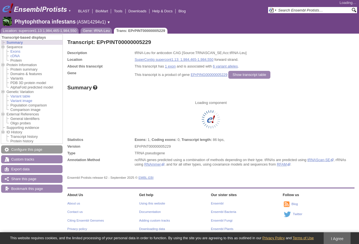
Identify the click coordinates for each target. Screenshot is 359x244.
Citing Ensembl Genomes (85, 220)
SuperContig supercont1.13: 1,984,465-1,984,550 (174, 59)
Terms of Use (303, 238)
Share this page (23, 179)
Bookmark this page (27, 189)
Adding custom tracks (154, 220)
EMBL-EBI (146, 177)
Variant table (20, 96)
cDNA (15, 56)
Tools (118, 11)
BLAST (83, 11)
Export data (20, 169)
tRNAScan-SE (318, 160)
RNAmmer (152, 164)
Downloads (137, 11)
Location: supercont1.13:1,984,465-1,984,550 (39, 31)
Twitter (297, 214)
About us (73, 203)
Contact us (75, 211)
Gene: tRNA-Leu (96, 31)
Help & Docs (162, 11)
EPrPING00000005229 (209, 75)
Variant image (21, 101)
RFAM (282, 164)
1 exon (170, 66)
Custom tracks (22, 159)
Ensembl (217, 203)
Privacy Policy (273, 238)
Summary (14, 42)
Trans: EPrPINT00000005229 (140, 31)
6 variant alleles (225, 66)
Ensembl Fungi (222, 220)
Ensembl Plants (222, 229)
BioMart (101, 11)
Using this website (152, 203)
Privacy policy (77, 229)
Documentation (150, 211)
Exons (15, 51)
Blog (182, 11)
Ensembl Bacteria (223, 211)
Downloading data (152, 229)
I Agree (337, 238)
